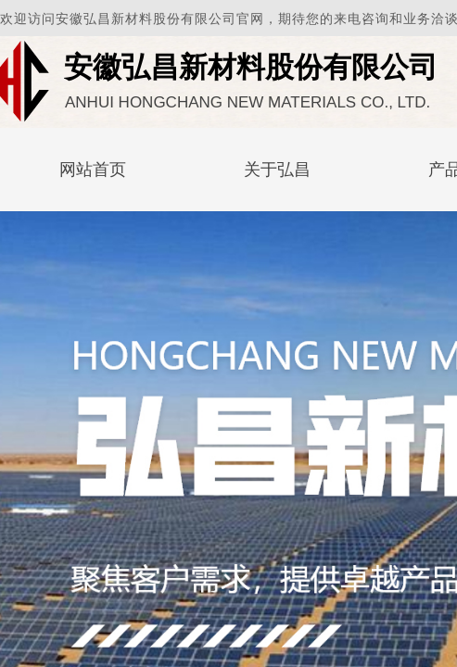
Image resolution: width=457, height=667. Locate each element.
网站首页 (92, 169)
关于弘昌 (277, 169)
